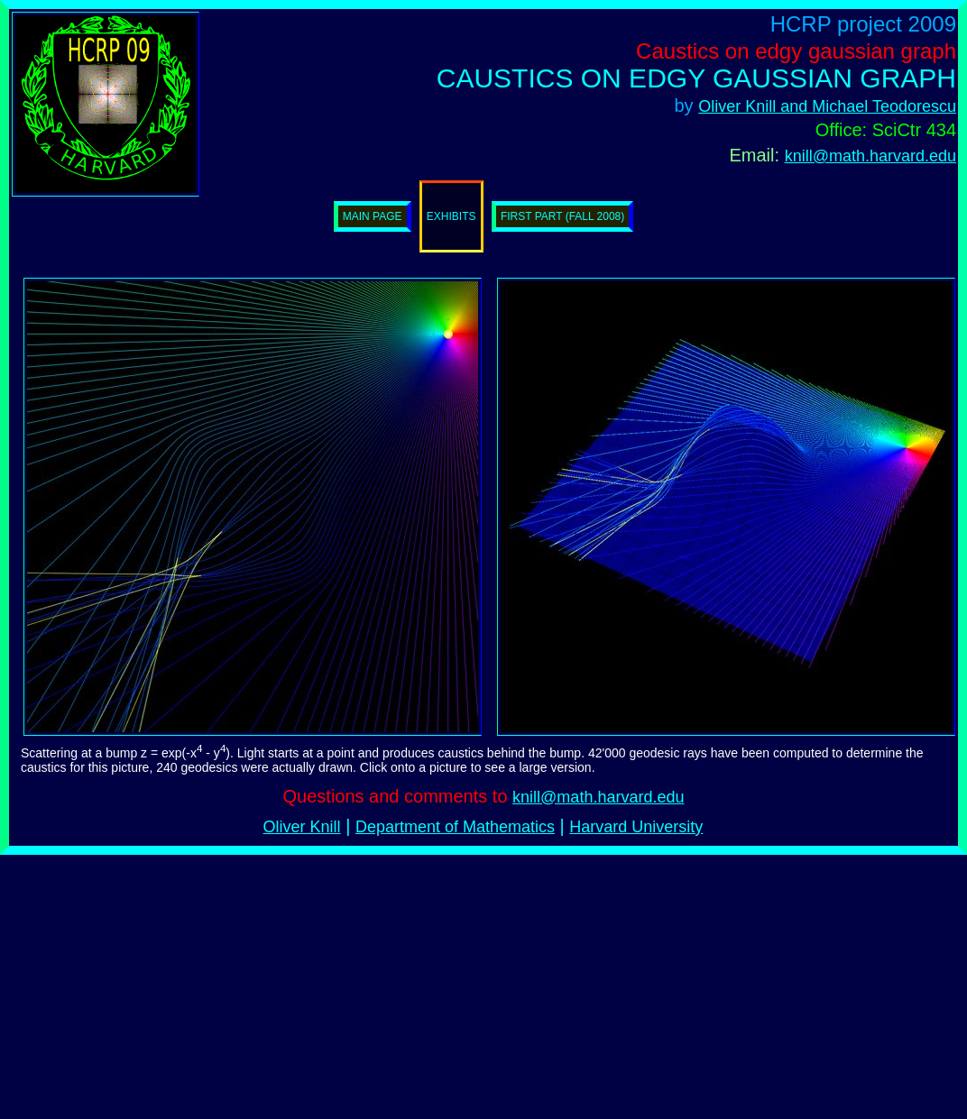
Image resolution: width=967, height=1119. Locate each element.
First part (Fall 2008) (562, 216)
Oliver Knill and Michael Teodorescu (827, 106)
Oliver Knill (302, 827)
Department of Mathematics (455, 827)
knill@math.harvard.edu (870, 156)
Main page (372, 216)
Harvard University (636, 827)
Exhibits (451, 216)
